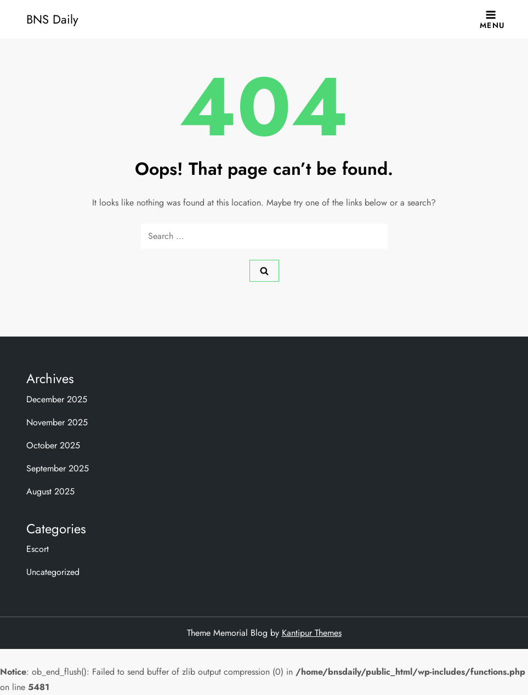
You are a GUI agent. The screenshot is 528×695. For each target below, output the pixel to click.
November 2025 (57, 422)
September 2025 (57, 468)
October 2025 (53, 445)
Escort (37, 549)
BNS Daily (52, 19)
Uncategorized (53, 572)
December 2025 (56, 399)
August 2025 (50, 491)
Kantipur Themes (312, 632)
